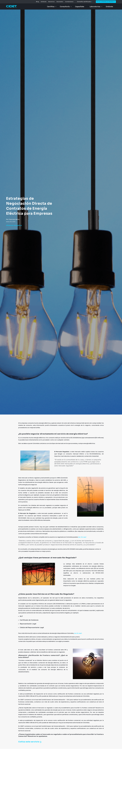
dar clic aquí (82, 537)
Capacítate (79, 7)
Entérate (43, 1)
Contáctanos (69, 1)
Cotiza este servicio (30, 742)
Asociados (60, 1)
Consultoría (65, 7)
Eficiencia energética (14, 225)
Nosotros (51, 1)
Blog (37, 1)
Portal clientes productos (105, 1)
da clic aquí (78, 633)
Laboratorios (95, 7)
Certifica (50, 7)
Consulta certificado (84, 1)
